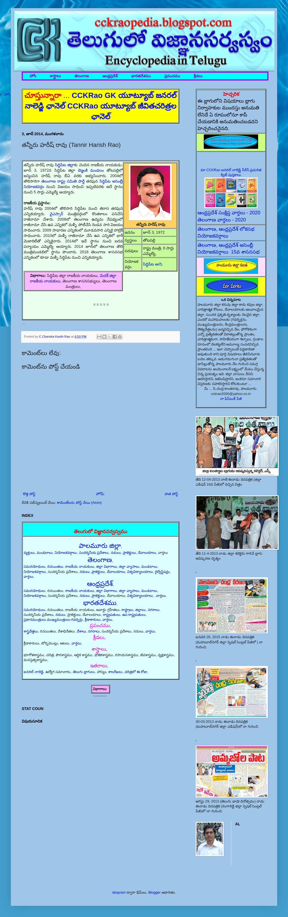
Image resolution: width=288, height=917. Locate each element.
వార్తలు (28, 577)
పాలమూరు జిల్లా (100, 545)
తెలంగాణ (81, 76)
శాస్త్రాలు (55, 76)
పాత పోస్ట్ (171, 494)
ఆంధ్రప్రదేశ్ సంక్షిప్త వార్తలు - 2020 (229, 212)
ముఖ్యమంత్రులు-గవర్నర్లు (65, 619)
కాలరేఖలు (115, 672)
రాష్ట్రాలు (127, 610)
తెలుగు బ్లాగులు (84, 672)
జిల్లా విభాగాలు (106, 566)
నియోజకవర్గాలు (66, 553)
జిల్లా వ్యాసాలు (129, 566)
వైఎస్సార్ (56, 214)
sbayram (119, 892)
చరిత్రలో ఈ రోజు (135, 672)
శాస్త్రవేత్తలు (31, 631)
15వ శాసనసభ (245, 252)
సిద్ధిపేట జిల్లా (64, 165)
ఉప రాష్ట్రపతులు (134, 615)
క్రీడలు (198, 76)
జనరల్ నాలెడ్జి (33, 672)
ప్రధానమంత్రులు (35, 619)
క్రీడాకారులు (93, 619)
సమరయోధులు (34, 566)
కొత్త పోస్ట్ (29, 494)
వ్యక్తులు (29, 553)
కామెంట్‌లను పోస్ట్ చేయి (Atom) (79, 503)
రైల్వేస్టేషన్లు (162, 572)
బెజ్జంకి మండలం (91, 170)
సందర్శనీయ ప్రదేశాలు (94, 553)
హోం (33, 76)
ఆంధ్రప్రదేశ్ (110, 76)
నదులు (116, 553)
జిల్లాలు (140, 610)
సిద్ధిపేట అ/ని (152, 264)
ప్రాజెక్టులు (129, 553)
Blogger (154, 892)
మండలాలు (45, 553)
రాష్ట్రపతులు (111, 615)
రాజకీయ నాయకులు (79, 566)
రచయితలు (55, 566)
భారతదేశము (141, 76)
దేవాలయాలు (147, 553)
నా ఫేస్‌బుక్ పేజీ (231, 399)
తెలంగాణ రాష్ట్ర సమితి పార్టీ (62, 181)
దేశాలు (81, 631)
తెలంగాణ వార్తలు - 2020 (222, 220)
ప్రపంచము (172, 76)
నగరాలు (153, 610)
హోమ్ (100, 494)
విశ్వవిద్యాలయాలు (140, 572)
